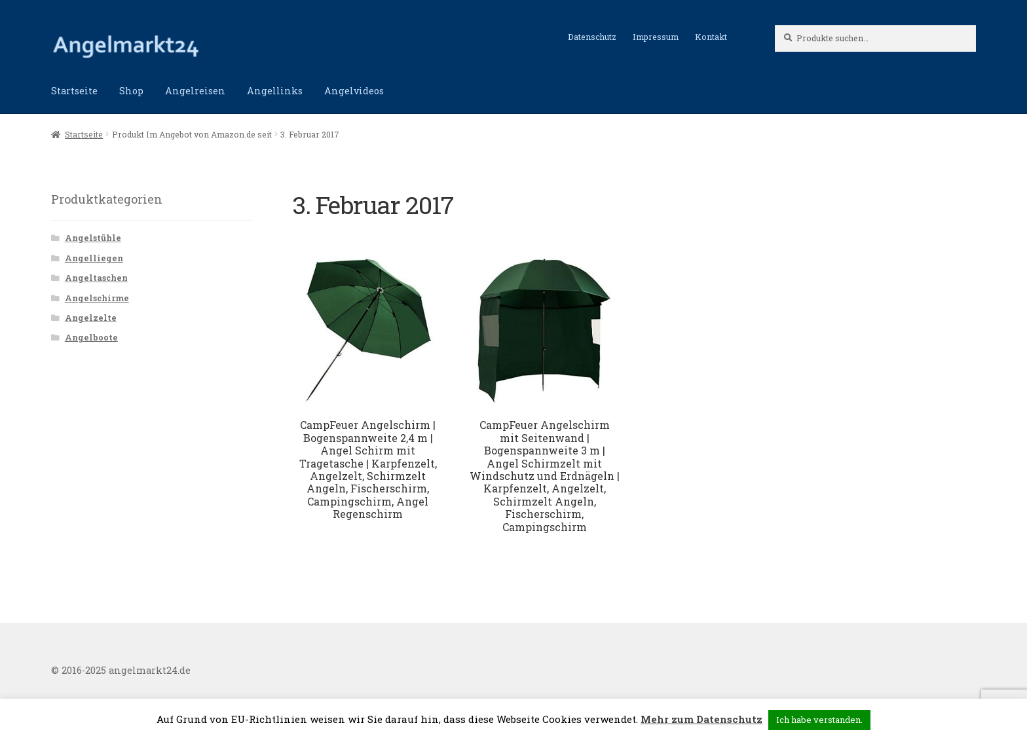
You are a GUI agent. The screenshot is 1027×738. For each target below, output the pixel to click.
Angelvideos (354, 90)
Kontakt (711, 36)
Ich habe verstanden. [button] (819, 720)
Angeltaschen (96, 277)
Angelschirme (97, 298)
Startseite (74, 90)
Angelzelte (91, 317)
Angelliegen (94, 258)
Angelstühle (93, 237)
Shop (131, 90)
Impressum (656, 36)
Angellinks (275, 90)
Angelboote (91, 337)
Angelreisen (195, 90)
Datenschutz (592, 36)
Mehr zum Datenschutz (701, 719)
